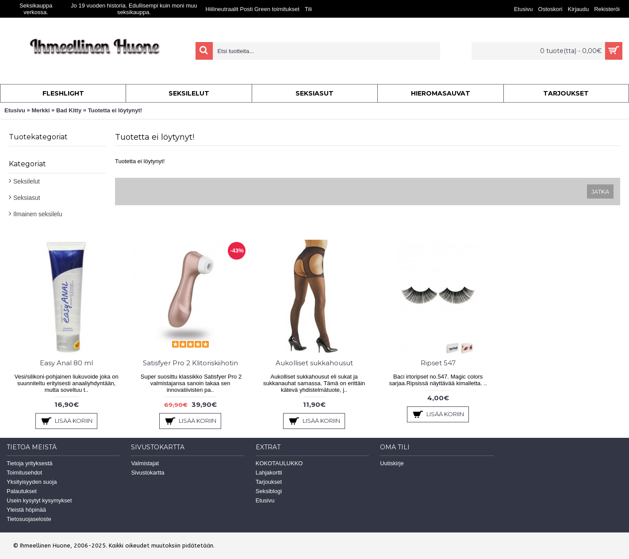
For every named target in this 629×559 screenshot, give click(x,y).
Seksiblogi (269, 491)
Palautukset (22, 491)
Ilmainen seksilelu (37, 214)
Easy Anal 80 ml (66, 363)
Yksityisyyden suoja (32, 482)
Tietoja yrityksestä (30, 463)
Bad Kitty (68, 110)
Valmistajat (145, 463)
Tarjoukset (269, 482)
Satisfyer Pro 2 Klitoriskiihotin (190, 363)
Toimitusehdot (24, 472)
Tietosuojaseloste (29, 519)
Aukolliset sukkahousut (314, 363)
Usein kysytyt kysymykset (39, 500)
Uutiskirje (391, 463)
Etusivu (14, 110)
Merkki (40, 110)
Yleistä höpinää (26, 509)
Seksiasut (26, 197)
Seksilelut (26, 181)
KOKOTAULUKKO (279, 463)
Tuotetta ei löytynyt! (115, 110)
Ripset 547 (438, 363)
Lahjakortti (269, 472)
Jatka (600, 191)
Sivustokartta (147, 472)
